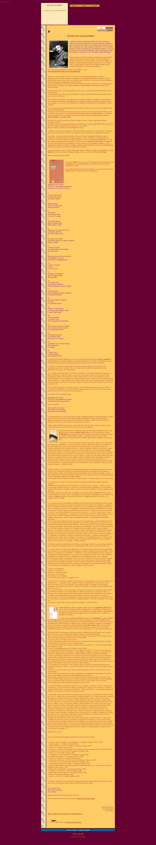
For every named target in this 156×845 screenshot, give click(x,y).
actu (101, 28)
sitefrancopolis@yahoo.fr (73, 822)
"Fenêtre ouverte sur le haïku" (85, 798)
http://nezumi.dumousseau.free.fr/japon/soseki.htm (64, 71)
